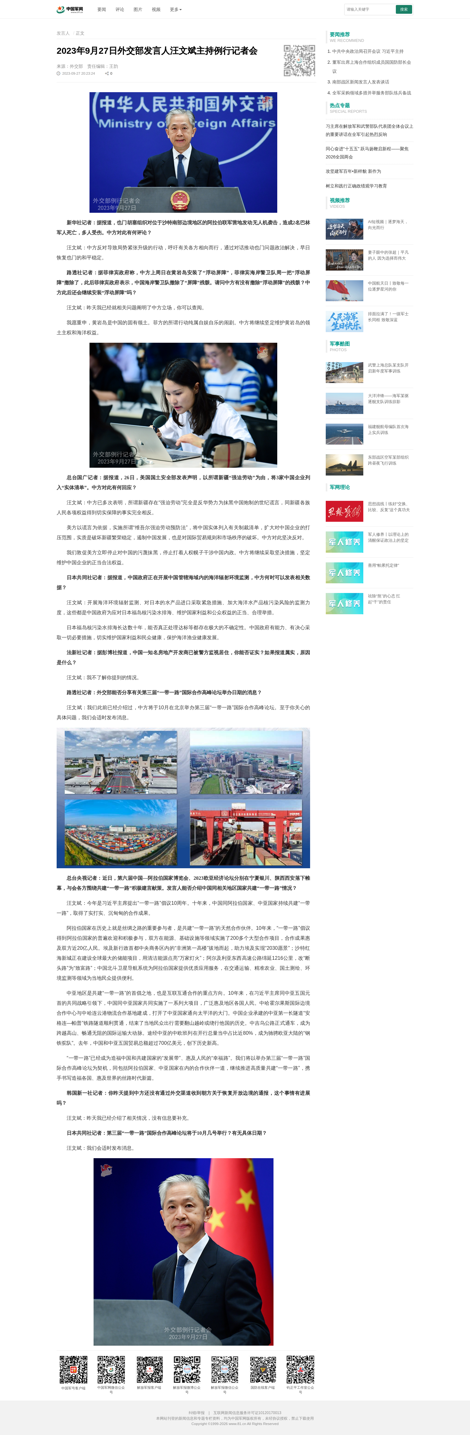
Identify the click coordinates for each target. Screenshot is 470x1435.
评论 (119, 9)
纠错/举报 (197, 1413)
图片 (138, 9)
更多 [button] (176, 9)
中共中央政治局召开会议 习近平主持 (368, 51)
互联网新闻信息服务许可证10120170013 (247, 1413)
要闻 (101, 9)
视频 (156, 9)
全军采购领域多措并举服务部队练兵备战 (371, 92)
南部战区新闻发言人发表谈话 (360, 81)
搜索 (404, 9)
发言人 (63, 33)
